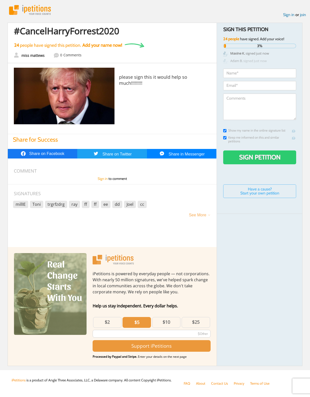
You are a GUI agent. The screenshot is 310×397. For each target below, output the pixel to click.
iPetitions (30, 10)
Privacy (239, 383)
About (200, 383)
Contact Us (219, 383)
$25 (196, 322)
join (303, 14)
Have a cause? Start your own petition (259, 191)
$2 (107, 322)
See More (197, 215)
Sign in (288, 14)
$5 (136, 322)
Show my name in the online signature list (254, 130)
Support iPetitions (151, 345)
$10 (166, 322)
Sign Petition (260, 157)
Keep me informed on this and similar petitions (251, 139)
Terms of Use (259, 383)
